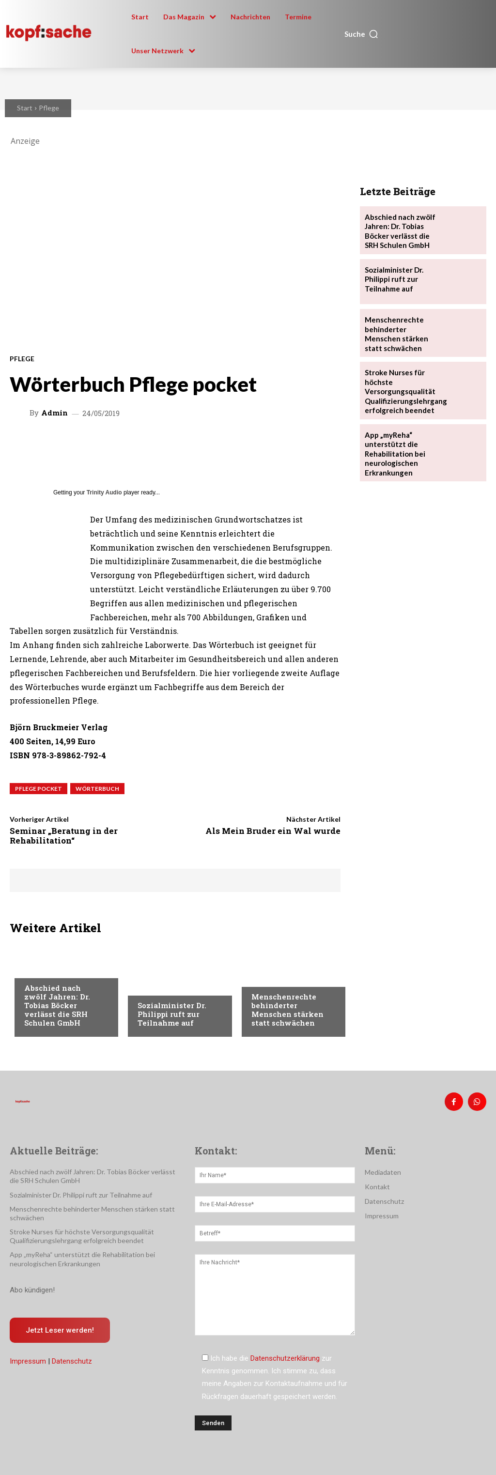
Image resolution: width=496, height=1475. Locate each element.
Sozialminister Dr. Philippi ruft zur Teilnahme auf (172, 1014)
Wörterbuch (97, 788)
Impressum (28, 1357)
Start (24, 108)
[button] (361, 34)
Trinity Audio (104, 492)
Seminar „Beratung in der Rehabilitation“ (64, 835)
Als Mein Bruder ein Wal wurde (273, 830)
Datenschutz (72, 1357)
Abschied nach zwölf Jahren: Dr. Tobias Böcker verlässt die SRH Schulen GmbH (57, 1005)
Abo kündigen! (32, 1284)
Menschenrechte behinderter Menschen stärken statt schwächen (287, 1010)
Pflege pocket (38, 788)
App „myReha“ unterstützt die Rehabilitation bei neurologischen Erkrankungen (393, 442)
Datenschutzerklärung (285, 1356)
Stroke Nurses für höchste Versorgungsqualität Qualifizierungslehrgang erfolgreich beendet (403, 383)
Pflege (49, 108)
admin (54, 412)
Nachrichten (46, 969)
